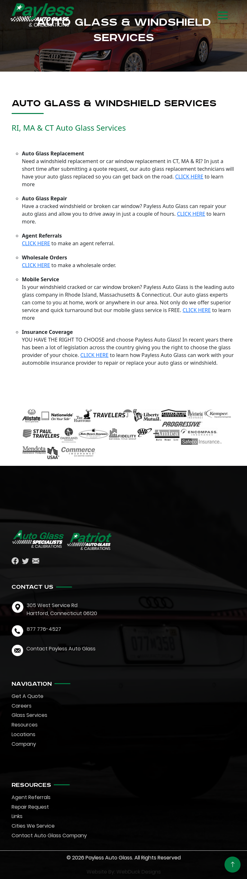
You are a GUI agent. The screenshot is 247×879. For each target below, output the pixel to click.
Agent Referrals (31, 797)
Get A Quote (27, 696)
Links (17, 816)
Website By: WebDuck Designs (124, 871)
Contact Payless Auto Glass (61, 648)
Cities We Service (33, 826)
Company (24, 744)
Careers (22, 705)
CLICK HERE (189, 176)
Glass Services (29, 715)
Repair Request (30, 807)
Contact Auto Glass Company (49, 835)
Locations (23, 734)
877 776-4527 (44, 629)
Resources (25, 724)
